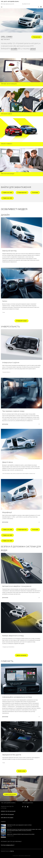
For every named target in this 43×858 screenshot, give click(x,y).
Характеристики (22, 192)
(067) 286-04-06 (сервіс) (7, 817)
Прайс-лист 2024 (7, 540)
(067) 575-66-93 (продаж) (7, 814)
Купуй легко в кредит (8, 173)
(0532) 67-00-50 (26, 4)
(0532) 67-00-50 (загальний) (8, 811)
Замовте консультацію (10, 794)
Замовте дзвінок (7, 114)
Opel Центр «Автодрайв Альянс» (10, 1)
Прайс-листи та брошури (9, 84)
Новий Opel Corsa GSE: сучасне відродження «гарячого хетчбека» (19, 825)
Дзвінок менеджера (21, 655)
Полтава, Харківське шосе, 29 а (7, 4)
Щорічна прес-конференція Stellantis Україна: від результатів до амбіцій (20, 834)
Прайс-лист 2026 (7, 192)
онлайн (14, 48)
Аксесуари (35, 192)
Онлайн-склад (21, 771)
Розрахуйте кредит (21, 320)
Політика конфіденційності (7, 845)
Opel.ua (12, 851)
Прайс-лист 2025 (7, 198)
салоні (33, 48)
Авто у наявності (7, 143)
